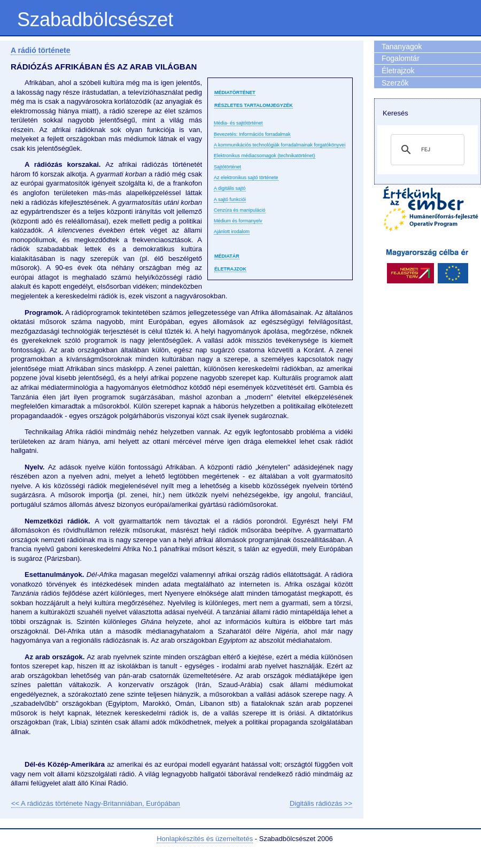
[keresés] (426, 149)
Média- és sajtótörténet (238, 123)
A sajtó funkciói (230, 199)
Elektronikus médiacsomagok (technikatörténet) (264, 155)
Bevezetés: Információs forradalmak (252, 134)
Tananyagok (402, 46)
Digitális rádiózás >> (321, 803)
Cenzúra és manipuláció (240, 210)
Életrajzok (230, 269)
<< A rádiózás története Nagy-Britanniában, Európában (95, 803)
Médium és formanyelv (238, 220)
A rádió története (41, 50)
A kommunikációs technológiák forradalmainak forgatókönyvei (279, 145)
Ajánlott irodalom (232, 231)
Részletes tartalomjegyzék (253, 105)
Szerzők (395, 83)
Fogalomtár (401, 58)
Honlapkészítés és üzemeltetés (205, 839)
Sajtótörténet (227, 166)
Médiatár (226, 256)
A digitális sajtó (230, 188)
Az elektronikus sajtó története (246, 177)
